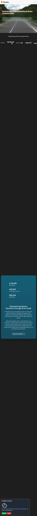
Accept (4, 513)
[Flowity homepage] (5, 2)
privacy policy (9, 510)
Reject (9, 513)
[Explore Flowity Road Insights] (18, 334)
